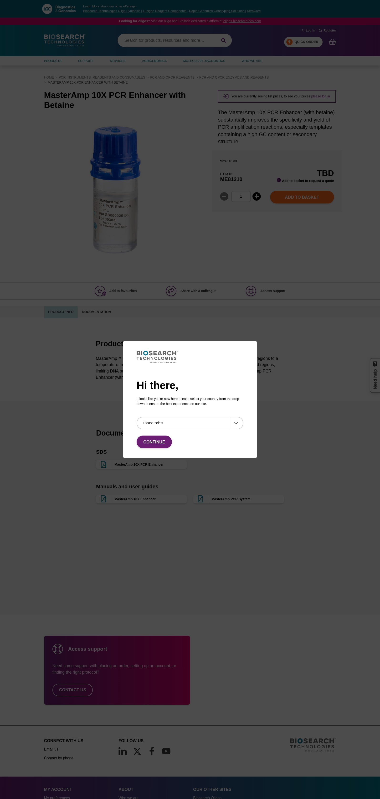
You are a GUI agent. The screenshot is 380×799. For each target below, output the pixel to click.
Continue (154, 442)
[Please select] (190, 423)
